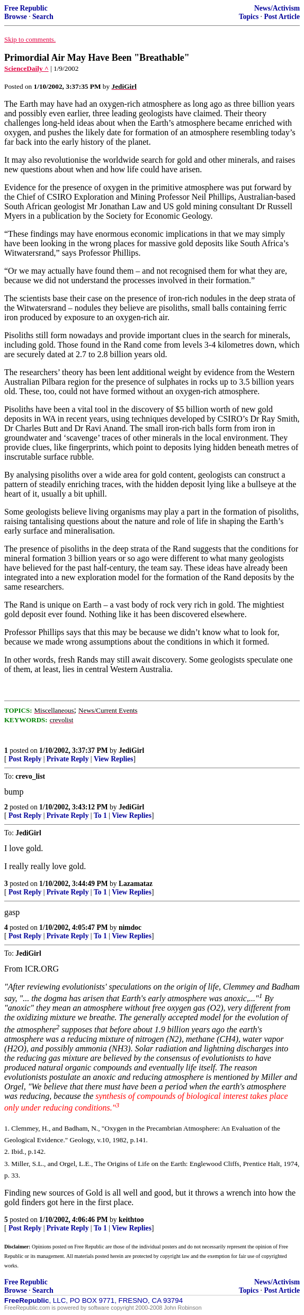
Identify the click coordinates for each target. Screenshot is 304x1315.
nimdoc (130, 927)
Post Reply (24, 759)
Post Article (282, 17)
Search (42, 17)
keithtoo (131, 1220)
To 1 (100, 815)
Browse (15, 17)
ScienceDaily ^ (26, 68)
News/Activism (277, 8)
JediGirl (131, 750)
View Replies (113, 759)
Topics (248, 17)
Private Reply (68, 759)
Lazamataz (136, 884)
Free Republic (26, 8)
